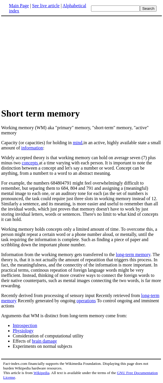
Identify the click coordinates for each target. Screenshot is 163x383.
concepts (30, 162)
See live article (46, 5)
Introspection (25, 325)
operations (86, 300)
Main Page (19, 5)
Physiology (23, 330)
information (32, 147)
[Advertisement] (49, 61)
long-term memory (133, 254)
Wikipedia (41, 373)
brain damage (44, 341)
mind (77, 142)
